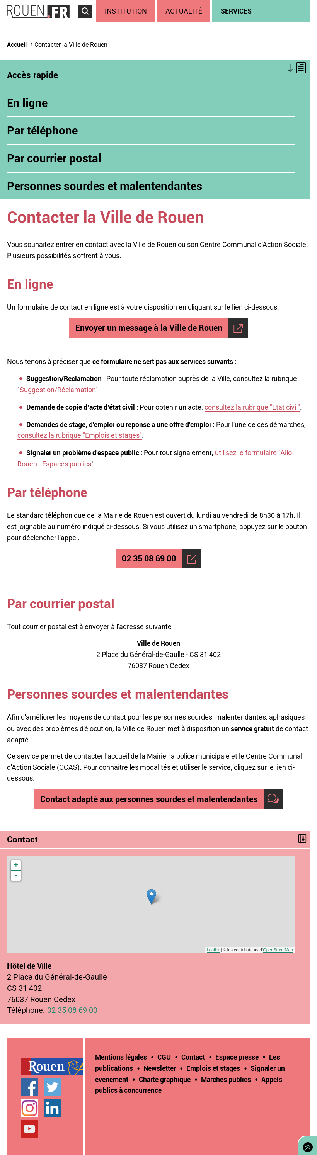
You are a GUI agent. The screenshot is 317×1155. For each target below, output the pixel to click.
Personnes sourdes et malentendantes (104, 186)
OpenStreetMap (278, 949)
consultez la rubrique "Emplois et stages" (79, 435)
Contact (193, 1056)
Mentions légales (121, 1056)
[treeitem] (126, 11)
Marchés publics (226, 1079)
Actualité (183, 11)
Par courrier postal (54, 158)
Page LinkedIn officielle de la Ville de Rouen (52, 1108)
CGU (164, 1056)
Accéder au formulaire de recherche (87, 21)
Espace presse (237, 1056)
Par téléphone (42, 130)
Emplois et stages (213, 1068)
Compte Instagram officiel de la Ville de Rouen (29, 1108)
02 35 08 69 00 (149, 558)
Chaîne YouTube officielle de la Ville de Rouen (29, 1129)
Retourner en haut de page (306, 1145)
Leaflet (213, 949)
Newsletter (159, 1068)
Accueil (17, 44)
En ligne (27, 103)
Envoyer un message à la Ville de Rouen (148, 327)
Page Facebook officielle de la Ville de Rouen (29, 1087)
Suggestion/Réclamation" (59, 390)
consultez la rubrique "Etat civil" (252, 407)
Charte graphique (165, 1079)
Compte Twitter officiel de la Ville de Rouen (52, 1087)
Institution (126, 11)
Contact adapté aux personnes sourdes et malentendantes (148, 799)
